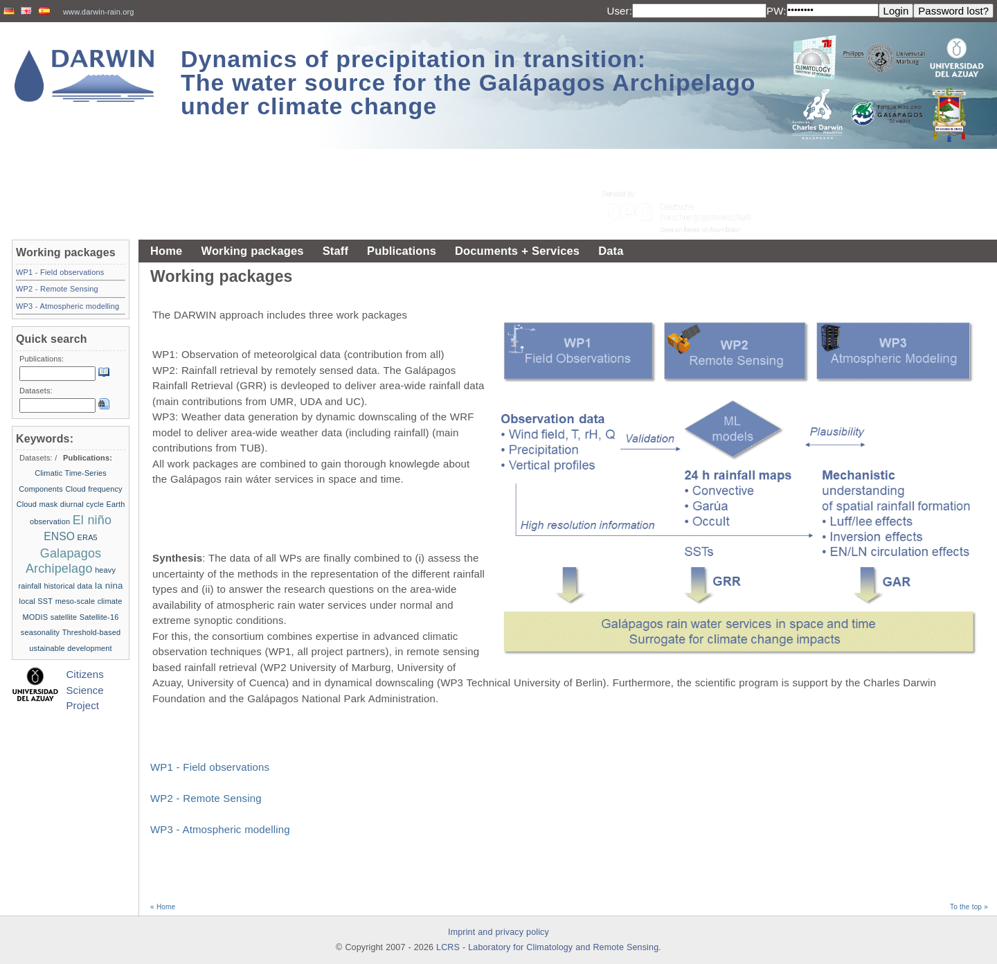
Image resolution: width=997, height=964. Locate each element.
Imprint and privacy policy (498, 932)
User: (619, 11)
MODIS (35, 617)
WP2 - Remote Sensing (206, 798)
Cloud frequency (93, 489)
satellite (64, 617)
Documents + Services (517, 250)
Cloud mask (37, 504)
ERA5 (88, 537)
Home (166, 250)
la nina (109, 585)
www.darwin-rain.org (98, 12)
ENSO (59, 536)
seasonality (40, 632)
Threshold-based (91, 632)
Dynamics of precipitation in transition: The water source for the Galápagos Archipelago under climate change (468, 82)
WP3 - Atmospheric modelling (220, 829)
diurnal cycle (82, 504)
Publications (401, 250)
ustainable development (70, 648)
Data (610, 250)
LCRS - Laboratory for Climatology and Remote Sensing (547, 947)
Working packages (252, 250)
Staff (335, 250)
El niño (92, 520)
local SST (36, 601)
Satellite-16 (99, 617)
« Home (162, 907)
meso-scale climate (89, 601)
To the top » (969, 907)
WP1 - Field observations (209, 767)
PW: (776, 11)
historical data (68, 586)
